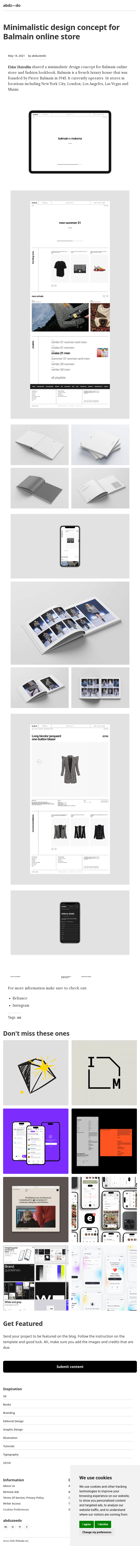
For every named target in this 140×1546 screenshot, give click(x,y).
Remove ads (11, 1492)
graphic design (13, 1429)
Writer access (12, 1503)
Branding (9, 1413)
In (13, 1526)
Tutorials (8, 1446)
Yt (20, 1526)
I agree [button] (86, 1524)
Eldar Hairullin (19, 67)
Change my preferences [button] (96, 1532)
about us (9, 1486)
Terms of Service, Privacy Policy (23, 1498)
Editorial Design (13, 1421)
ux (19, 1017)
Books (7, 1404)
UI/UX (7, 1463)
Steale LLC (23, 1541)
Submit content (70, 1366)
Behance (20, 998)
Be (5, 1526)
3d (4, 1396)
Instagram (21, 1005)
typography (10, 1454)
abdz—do (11, 5)
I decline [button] (103, 1524)
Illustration (10, 1438)
